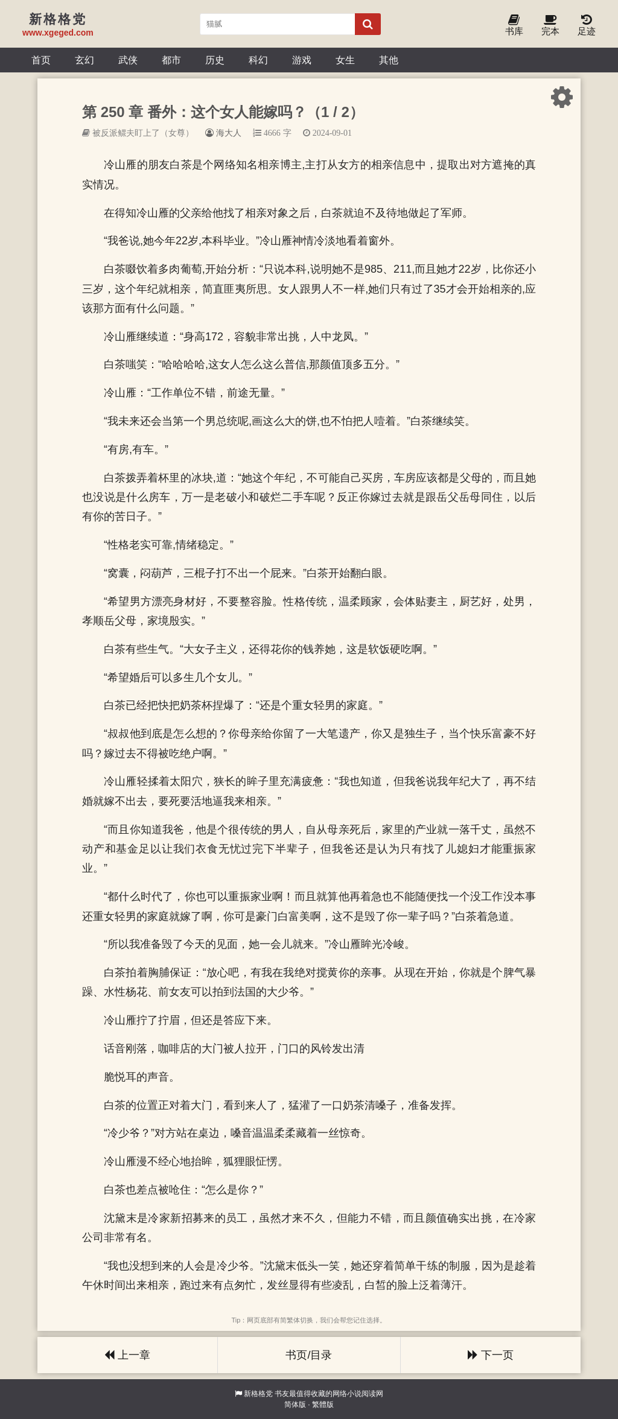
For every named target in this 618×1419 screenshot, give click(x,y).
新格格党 (258, 1393)
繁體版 (323, 1404)
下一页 (491, 1355)
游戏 (301, 59)
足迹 (587, 25)
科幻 (258, 59)
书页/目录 (308, 1355)
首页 (41, 59)
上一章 (127, 1355)
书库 (514, 25)
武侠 (128, 59)
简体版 (295, 1404)
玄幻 (84, 59)
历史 (215, 59)
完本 (550, 25)
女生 (345, 59)
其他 (388, 59)
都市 (171, 59)
